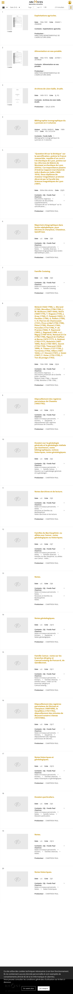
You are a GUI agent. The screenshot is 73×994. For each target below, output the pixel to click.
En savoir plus (28, 988)
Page (30, 7)
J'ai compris (43, 988)
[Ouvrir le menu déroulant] (3, 2)
